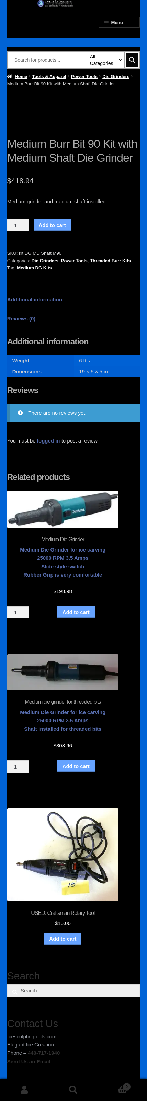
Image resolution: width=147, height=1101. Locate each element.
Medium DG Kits (34, 267)
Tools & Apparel (49, 76)
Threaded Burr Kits (110, 260)
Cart (114, 1085)
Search (73, 1090)
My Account (24, 1090)
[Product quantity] (18, 225)
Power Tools (84, 76)
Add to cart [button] (62, 939)
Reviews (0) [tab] (21, 319)
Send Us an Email (28, 1061)
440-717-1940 (44, 1053)
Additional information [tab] (34, 299)
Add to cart (52, 225)
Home (21, 76)
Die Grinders (115, 76)
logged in (48, 441)
